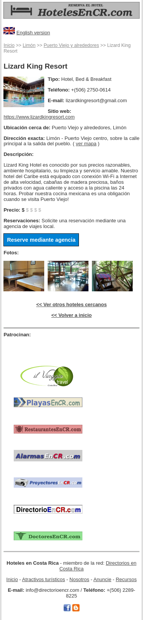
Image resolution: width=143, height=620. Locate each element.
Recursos (126, 579)
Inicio (8, 45)
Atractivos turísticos (43, 579)
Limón (28, 45)
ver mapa (86, 143)
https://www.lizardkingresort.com (38, 117)
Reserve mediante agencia (41, 240)
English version (33, 32)
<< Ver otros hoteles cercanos (71, 304)
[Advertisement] (48, 349)
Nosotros (79, 579)
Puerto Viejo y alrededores (71, 45)
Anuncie (102, 579)
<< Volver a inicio (71, 315)
